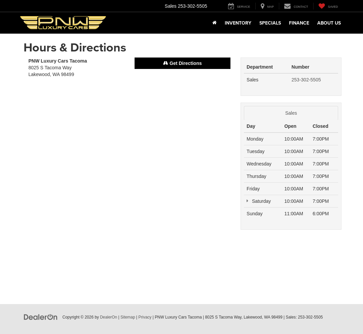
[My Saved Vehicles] (328, 6)
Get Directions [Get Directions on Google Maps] (182, 63)
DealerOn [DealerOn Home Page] (108, 317)
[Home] (214, 23)
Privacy (144, 317)
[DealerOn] (41, 317)
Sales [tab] (291, 113)
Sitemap (127, 317)
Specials (270, 23)
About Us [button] (329, 23)
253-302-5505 (306, 79)
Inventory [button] (238, 23)
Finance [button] (299, 23)
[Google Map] (130, 176)
